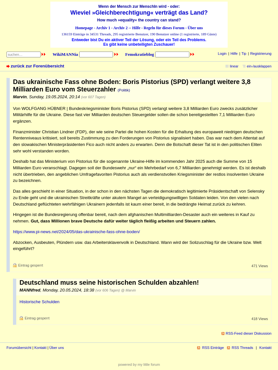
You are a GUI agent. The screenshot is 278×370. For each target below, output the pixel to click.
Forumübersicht (19, 348)
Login (222, 53)
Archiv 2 (120, 28)
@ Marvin (128, 290)
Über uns (195, 28)
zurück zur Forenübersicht (37, 66)
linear (234, 66)
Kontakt (40, 348)
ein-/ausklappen (259, 66)
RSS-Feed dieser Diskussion (249, 333)
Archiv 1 (103, 28)
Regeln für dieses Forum (164, 28)
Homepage (84, 28)
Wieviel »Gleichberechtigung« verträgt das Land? (139, 12)
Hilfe (136, 28)
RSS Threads (242, 348)
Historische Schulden (39, 301)
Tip (244, 53)
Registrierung (261, 53)
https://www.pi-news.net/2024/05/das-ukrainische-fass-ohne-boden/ (76, 231)
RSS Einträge (213, 348)
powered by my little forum (139, 364)
